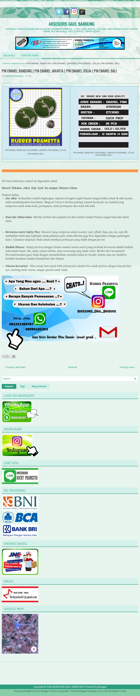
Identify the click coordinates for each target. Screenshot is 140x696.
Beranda (9, 55)
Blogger (102, 686)
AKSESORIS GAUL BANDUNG (71, 24)
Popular (9, 386)
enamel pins (17, 63)
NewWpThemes (32, 691)
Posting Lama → (128, 367)
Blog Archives (39, 386)
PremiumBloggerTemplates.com (86, 691)
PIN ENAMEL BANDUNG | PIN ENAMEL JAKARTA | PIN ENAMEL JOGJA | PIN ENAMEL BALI (59, 71)
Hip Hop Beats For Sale (115, 691)
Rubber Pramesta (14, 76)
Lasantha (64, 691)
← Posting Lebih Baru (14, 367)
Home (6, 63)
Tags (22, 386)
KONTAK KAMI (30, 55)
